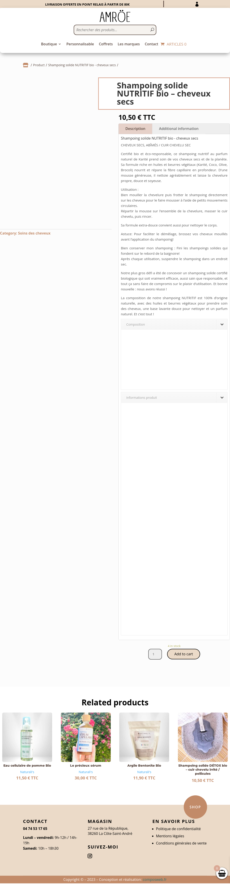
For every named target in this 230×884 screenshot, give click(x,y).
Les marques (129, 44)
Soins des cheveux (34, 233)
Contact (151, 44)
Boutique (49, 44)
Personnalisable (80, 44)
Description (135, 128)
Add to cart (183, 654)
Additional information (179, 128)
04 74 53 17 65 (35, 829)
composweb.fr (155, 879)
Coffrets (106, 44)
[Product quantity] (154, 654)
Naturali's (27, 772)
